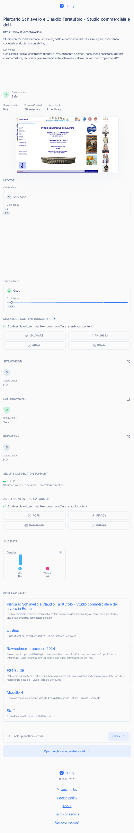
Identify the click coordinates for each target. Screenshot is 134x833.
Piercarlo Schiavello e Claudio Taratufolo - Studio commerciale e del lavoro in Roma (62, 606)
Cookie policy (67, 798)
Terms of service (67, 814)
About (67, 806)
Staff (11, 711)
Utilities (13, 630)
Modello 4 (15, 692)
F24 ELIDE (15, 670)
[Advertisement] (67, 75)
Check (118, 736)
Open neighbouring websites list (67, 751)
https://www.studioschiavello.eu (23, 32)
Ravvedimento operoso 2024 (31, 648)
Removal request (67, 822)
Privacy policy (67, 790)
